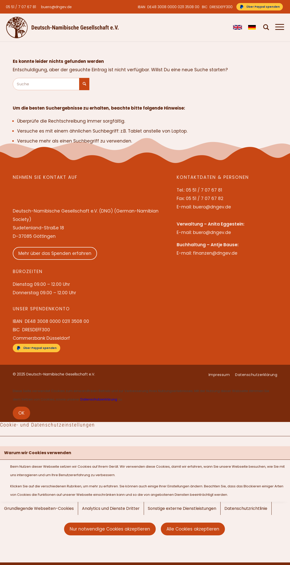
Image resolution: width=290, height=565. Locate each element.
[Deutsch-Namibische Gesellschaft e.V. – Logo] (62, 27)
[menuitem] (22, 7)
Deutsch (252, 27)
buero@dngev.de (56, 6)
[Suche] (266, 27)
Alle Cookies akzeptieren (192, 529)
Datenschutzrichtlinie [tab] (245, 508)
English (237, 27)
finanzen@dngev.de (215, 253)
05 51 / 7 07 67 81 (21, 6)
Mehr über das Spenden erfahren (54, 253)
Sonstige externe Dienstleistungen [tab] (182, 508)
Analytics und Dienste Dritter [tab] (111, 508)
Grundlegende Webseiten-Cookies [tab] (39, 508)
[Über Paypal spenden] (259, 6)
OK (21, 413)
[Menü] (278, 27)
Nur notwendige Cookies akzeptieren (110, 529)
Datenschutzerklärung (98, 399)
